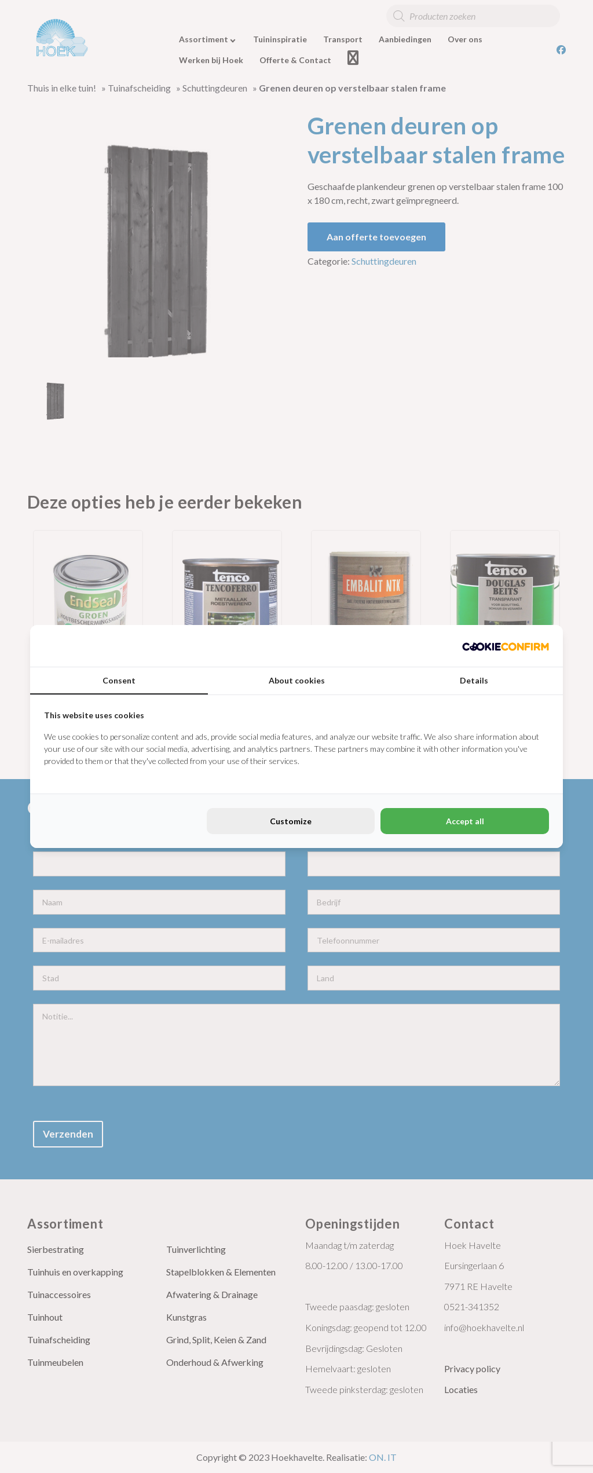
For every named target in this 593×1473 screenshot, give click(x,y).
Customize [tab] (291, 821)
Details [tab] (474, 680)
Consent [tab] (119, 680)
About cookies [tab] (297, 680)
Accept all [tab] (465, 821)
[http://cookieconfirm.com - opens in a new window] (505, 646)
